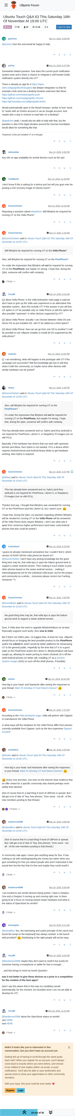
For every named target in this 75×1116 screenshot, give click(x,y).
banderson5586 (15, 822)
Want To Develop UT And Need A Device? (36, 688)
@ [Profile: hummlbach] (9, 603)
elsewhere (36, 211)
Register (10, 1090)
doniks (11, 679)
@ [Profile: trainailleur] (8, 827)
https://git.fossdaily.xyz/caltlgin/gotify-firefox (24, 101)
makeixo (12, 354)
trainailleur (13, 750)
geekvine (12, 39)
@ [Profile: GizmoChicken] (10, 238)
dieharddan (13, 152)
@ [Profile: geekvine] (7, 120)
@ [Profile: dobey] (6, 477)
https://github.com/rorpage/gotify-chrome (22, 98)
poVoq (11, 65)
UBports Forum (29, 5)
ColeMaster (13, 179)
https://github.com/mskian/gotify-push (21, 94)
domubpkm (13, 925)
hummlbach (14, 546)
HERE (9, 1020)
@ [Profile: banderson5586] (11, 961)
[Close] (69, 1047)
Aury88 (11, 294)
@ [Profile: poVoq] (6, 44)
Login (20, 1090)
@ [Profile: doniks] (6, 755)
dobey (11, 388)
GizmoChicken (15, 206)
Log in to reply (64, 27)
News (7, 27)
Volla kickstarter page (30, 715)
